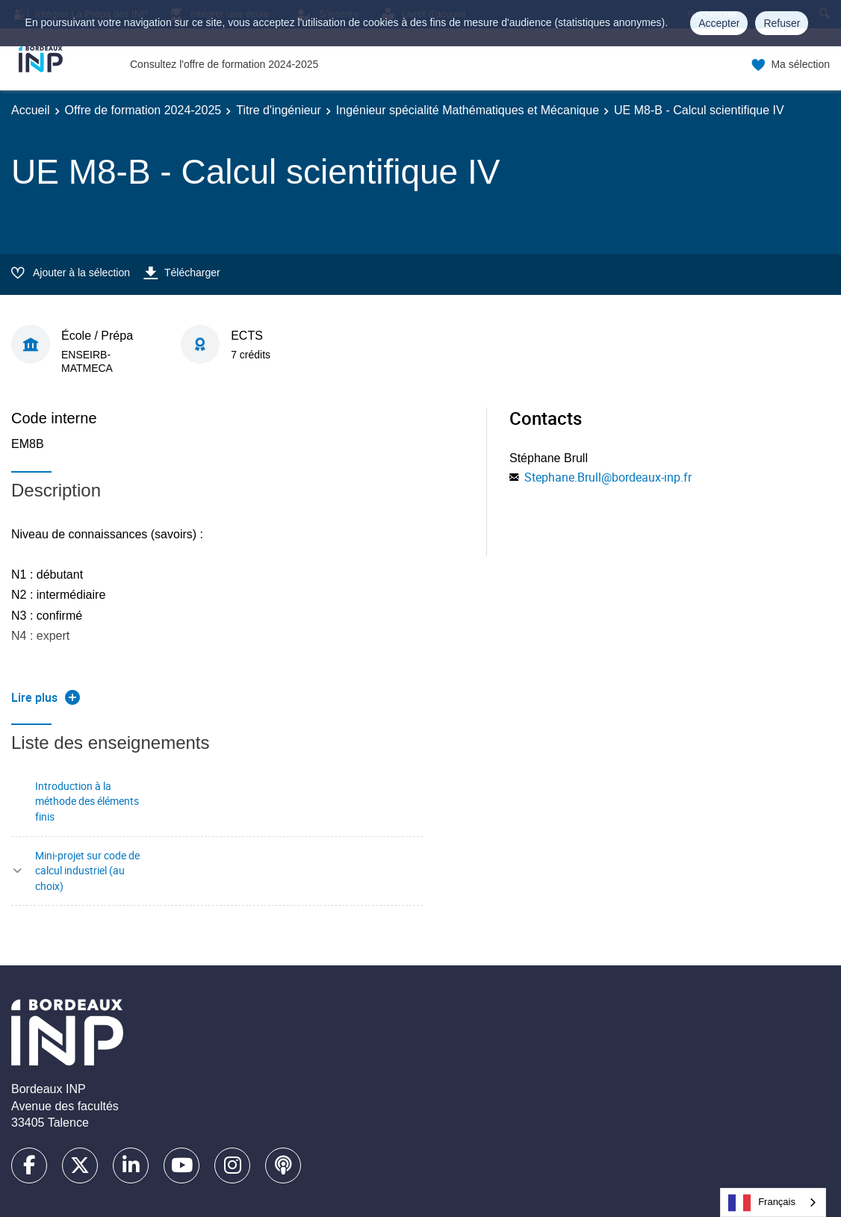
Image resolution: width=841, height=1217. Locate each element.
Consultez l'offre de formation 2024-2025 (224, 64)
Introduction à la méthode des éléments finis (87, 801)
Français (761, 1203)
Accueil (30, 110)
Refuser (781, 23)
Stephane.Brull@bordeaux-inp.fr (608, 477)
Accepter (718, 23)
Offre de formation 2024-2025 (143, 110)
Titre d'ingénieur (278, 110)
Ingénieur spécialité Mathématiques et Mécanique (467, 110)
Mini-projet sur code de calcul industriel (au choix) (87, 870)
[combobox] (773, 1202)
